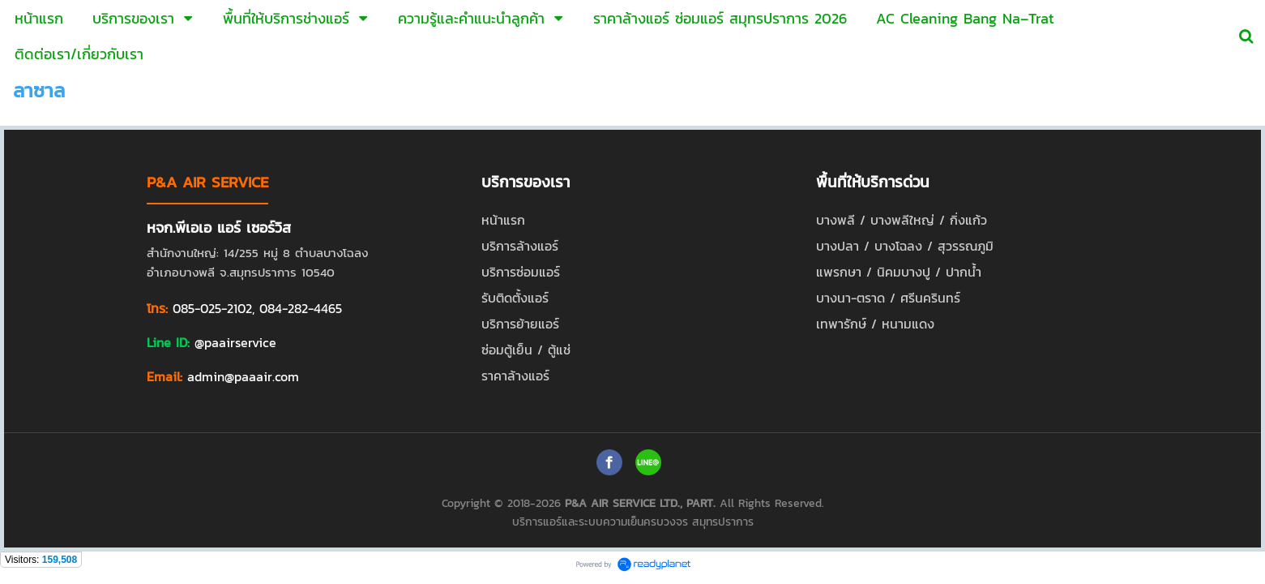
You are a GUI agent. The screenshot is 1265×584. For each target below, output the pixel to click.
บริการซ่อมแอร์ (520, 271)
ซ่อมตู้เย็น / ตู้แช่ (526, 349)
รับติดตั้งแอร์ (515, 297)
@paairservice (235, 342)
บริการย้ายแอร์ (520, 323)
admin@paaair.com (243, 376)
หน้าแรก (503, 220)
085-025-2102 (212, 308)
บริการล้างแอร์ (519, 246)
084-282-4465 (300, 308)
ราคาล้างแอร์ (515, 375)
